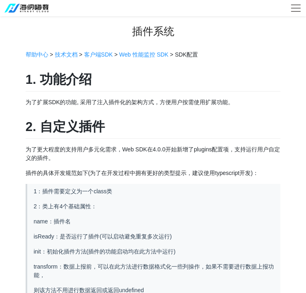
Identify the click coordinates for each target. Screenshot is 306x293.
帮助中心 (37, 54)
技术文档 (66, 54)
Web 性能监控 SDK (143, 54)
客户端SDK (98, 54)
